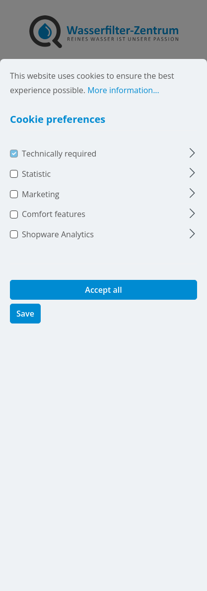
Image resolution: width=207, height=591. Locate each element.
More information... (123, 104)
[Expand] (192, 166)
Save (25, 327)
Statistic (36, 188)
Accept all (103, 304)
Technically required (59, 167)
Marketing (40, 208)
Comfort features (53, 228)
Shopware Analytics (58, 248)
